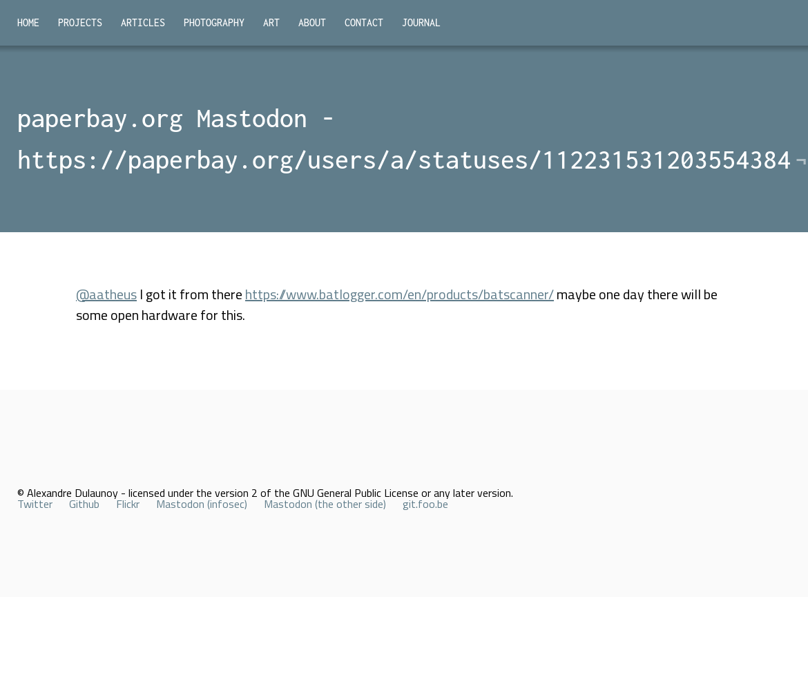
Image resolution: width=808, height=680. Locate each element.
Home (28, 22)
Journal (421, 22)
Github (84, 503)
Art (271, 22)
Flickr (128, 503)
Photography (214, 22)
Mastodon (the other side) (325, 503)
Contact (364, 22)
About (312, 22)
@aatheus (106, 294)
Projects (80, 22)
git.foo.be (425, 503)
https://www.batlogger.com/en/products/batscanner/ (399, 294)
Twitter (34, 503)
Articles (143, 22)
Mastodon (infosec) (201, 503)
